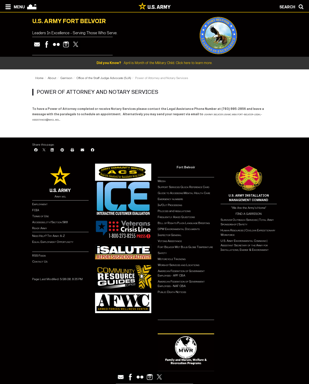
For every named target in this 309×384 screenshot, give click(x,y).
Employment (40, 204)
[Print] (72, 150)
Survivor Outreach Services (239, 220)
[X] (44, 150)
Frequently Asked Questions (176, 217)
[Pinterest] (62, 150)
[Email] (82, 150)
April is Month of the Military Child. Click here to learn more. (154, 63)
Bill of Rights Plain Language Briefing (184, 223)
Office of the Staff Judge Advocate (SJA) (103, 78)
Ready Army (39, 228)
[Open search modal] (292, 6)
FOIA (35, 210)
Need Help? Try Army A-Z (48, 236)
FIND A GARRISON (249, 214)
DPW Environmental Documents (179, 229)
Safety (162, 253)
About (52, 78)
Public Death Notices (172, 292)
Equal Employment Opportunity (52, 242)
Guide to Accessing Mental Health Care (184, 193)
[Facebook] (35, 150)
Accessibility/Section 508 (50, 222)
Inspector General (170, 235)
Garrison (66, 78)
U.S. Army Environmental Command (243, 241)
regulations (183, 211)
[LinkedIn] (52, 150)
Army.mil (60, 196)
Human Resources (232, 230)
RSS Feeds (39, 255)
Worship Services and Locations (178, 265)
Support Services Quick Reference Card (183, 187)
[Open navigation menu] (14, 6)
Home (39, 78)
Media (162, 181)
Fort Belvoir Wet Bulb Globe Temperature (185, 247)
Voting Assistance (170, 241)
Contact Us (39, 261)
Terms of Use (40, 216)
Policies (163, 211)
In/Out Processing (170, 205)
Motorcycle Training (172, 259)
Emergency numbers (170, 199)
